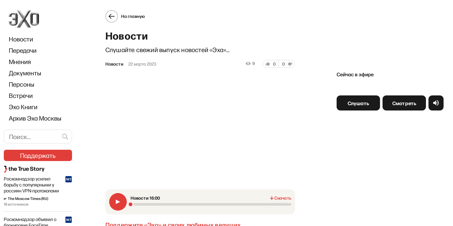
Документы (25, 73)
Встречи (21, 95)
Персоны (21, 84)
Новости (21, 39)
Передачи (22, 50)
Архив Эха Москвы (35, 118)
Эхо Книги (23, 107)
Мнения (20, 61)
